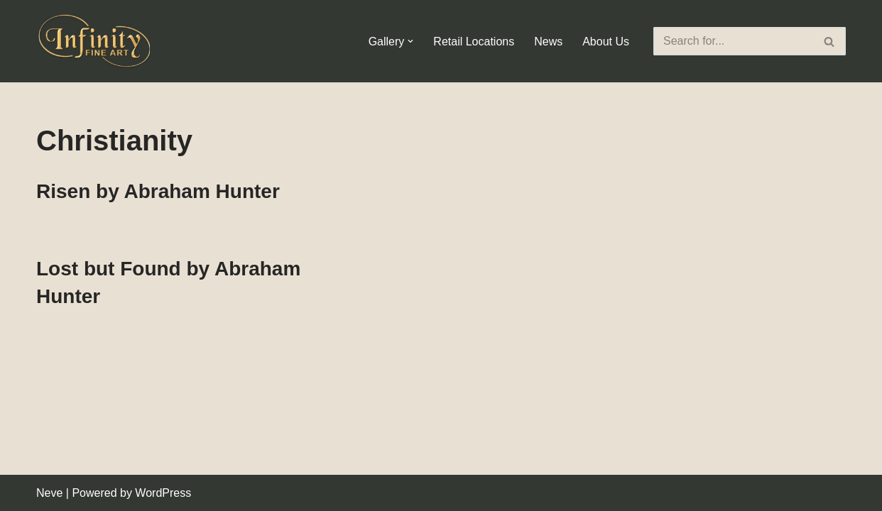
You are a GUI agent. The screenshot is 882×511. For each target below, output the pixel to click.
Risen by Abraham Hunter (158, 191)
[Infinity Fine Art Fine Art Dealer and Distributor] (96, 41)
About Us (605, 41)
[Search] (733, 41)
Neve (49, 493)
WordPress (163, 493)
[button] (410, 41)
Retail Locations (473, 41)
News (548, 41)
